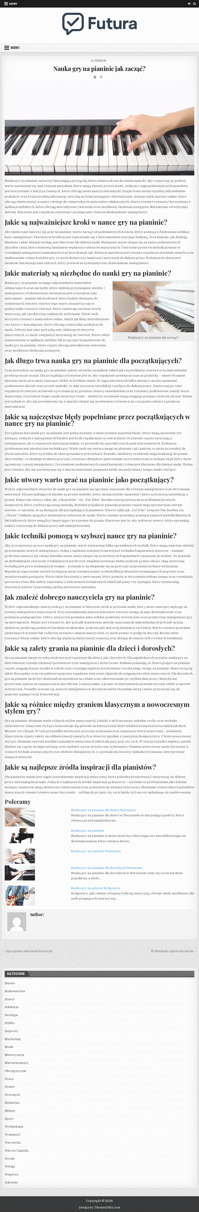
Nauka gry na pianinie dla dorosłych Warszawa (106, 868)
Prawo (10, 1086)
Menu (13, 3)
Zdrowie (11, 1182)
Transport (13, 1134)
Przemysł (12, 1094)
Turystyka (13, 1142)
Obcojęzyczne (15, 1071)
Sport (9, 1119)
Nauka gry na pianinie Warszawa (96, 851)
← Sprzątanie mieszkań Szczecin (27, 951)
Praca (9, 1079)
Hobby (10, 1023)
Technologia (14, 1126)
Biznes (10, 983)
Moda (9, 1047)
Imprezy (11, 1031)
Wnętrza (11, 1174)
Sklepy (10, 1110)
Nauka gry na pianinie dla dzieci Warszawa (103, 810)
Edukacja (100, 60)
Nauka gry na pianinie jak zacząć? (99, 68)
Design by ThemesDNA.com (99, 1207)
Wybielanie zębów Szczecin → (174, 951)
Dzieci (9, 999)
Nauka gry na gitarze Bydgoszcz (95, 888)
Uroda (9, 1158)
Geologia (11, 1015)
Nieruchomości (16, 1063)
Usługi (10, 1166)
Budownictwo (15, 991)
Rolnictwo (12, 1102)
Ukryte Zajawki (16, 1150)
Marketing (13, 1039)
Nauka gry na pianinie (87, 830)
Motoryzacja (14, 1055)
